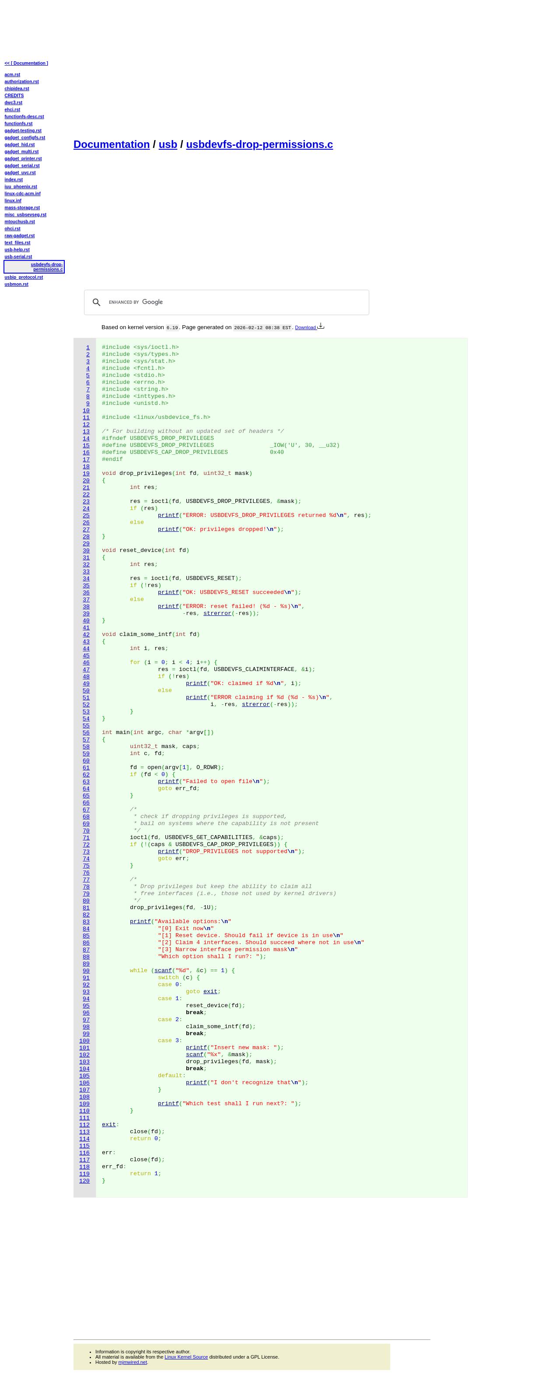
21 (86, 488)
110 (84, 1111)
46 (86, 663)
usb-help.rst (17, 249)
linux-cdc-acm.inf (23, 193)
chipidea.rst (17, 88)
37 (86, 600)
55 (86, 726)
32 (86, 565)
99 (86, 1034)
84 (86, 929)
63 (86, 782)
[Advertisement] (252, 68)
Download (309, 327)
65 (86, 796)
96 (86, 1013)
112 (84, 1125)
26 (86, 523)
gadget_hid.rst (20, 144)
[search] (225, 302)
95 (86, 1006)
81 (86, 908)
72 (86, 845)
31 (86, 558)
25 (86, 516)
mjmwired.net (133, 1362)
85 (86, 936)
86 (86, 943)
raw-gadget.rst (20, 235)
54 (86, 719)
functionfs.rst (19, 123)
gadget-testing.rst (23, 130)
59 (86, 754)
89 (86, 964)
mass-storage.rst (22, 207)
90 (86, 971)
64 (86, 789)
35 (86, 586)
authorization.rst (22, 81)
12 (86, 425)
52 (86, 705)
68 (86, 817)
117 (84, 1160)
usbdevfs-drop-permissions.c (259, 144)
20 (86, 481)
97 (86, 1020)
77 (86, 880)
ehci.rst (13, 109)
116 (84, 1153)
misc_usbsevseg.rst (26, 214)
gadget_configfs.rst (25, 137)
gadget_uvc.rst (20, 172)
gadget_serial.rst (22, 165)
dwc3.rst (14, 102)
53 (86, 712)
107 (84, 1090)
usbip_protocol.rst (24, 277)
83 (86, 922)
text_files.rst (18, 242)
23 (86, 502)
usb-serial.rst (18, 256)
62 (86, 775)
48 (86, 677)
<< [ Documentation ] (26, 63)
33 (86, 572)
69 (86, 824)
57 (86, 740)
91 (86, 978)
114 (84, 1139)
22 (86, 495)
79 (86, 894)
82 (86, 915)
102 (84, 1055)
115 (84, 1146)
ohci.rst (13, 228)
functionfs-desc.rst (24, 116)
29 (86, 544)
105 (84, 1076)
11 (86, 418)
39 (86, 614)
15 (86, 446)
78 (86, 887)
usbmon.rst (16, 284)
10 (86, 410)
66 (86, 803)
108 (84, 1097)
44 (86, 649)
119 (84, 1174)
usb (168, 144)
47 (86, 670)
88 (86, 957)
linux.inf (13, 200)
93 (86, 992)
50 (86, 691)
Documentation (112, 144)
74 (86, 859)
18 (86, 467)
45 (86, 656)
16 (86, 453)
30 (86, 551)
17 (86, 460)
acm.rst (13, 74)
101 (84, 1048)
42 (86, 635)
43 (86, 642)
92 (86, 985)
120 (84, 1181)
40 (86, 621)
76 (86, 873)
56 (86, 733)
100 (84, 1041)
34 (86, 579)
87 (86, 950)
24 (86, 509)
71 (86, 838)
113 (84, 1132)
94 (86, 999)
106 (84, 1083)
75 (86, 866)
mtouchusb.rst (20, 221)
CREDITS (14, 95)
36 (86, 593)
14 (86, 439)
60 (86, 761)
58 (86, 747)
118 (84, 1167)
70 (86, 831)
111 (84, 1118)
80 (86, 901)
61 (86, 768)
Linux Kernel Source (186, 1356)
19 (86, 474)
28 (86, 537)
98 (86, 1027)
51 (86, 698)
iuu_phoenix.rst (21, 186)
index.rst (14, 179)
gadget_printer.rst (23, 158)
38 (86, 607)
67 (86, 810)
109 (84, 1104)
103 (84, 1062)
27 (86, 530)
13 (86, 432)
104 (84, 1069)
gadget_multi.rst (22, 151)
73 (86, 852)
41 (86, 628)
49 (86, 684)
